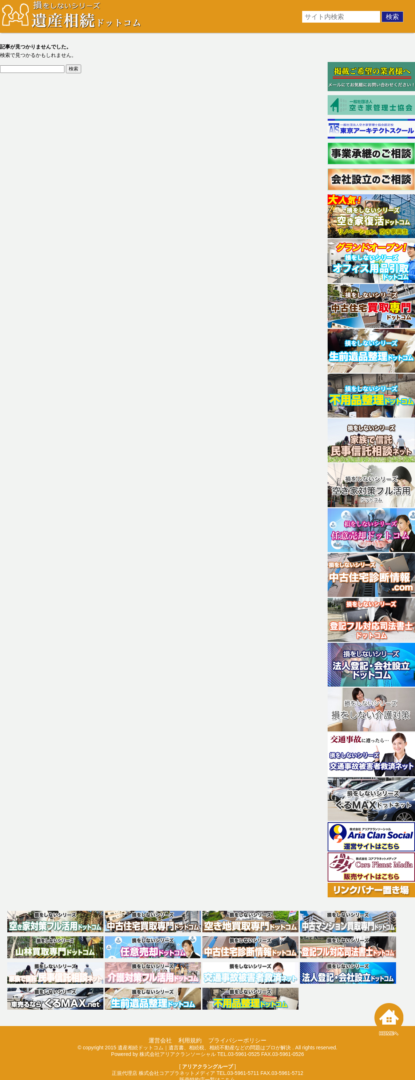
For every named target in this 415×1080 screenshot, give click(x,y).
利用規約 (190, 1040)
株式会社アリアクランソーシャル (177, 1054)
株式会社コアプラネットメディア (177, 1073)
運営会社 (160, 1040)
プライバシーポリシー (237, 1040)
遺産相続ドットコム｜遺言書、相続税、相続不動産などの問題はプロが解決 (204, 1047)
